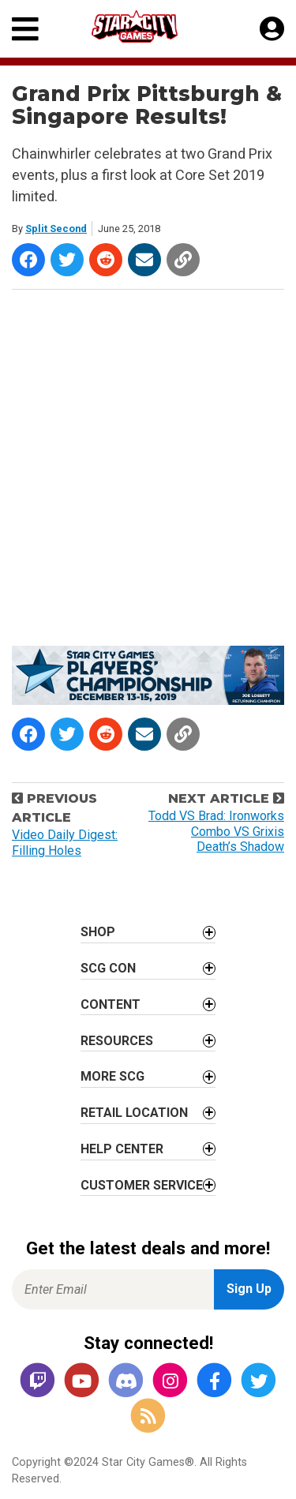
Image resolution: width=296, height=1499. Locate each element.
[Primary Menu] (25, 29)
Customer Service (142, 1185)
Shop (98, 931)
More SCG (112, 1076)
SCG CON (108, 968)
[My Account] (272, 29)
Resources (117, 1040)
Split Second (56, 228)
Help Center (122, 1148)
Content (111, 1004)
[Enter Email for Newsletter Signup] (113, 1289)
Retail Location (134, 1112)
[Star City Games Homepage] (149, 26)
